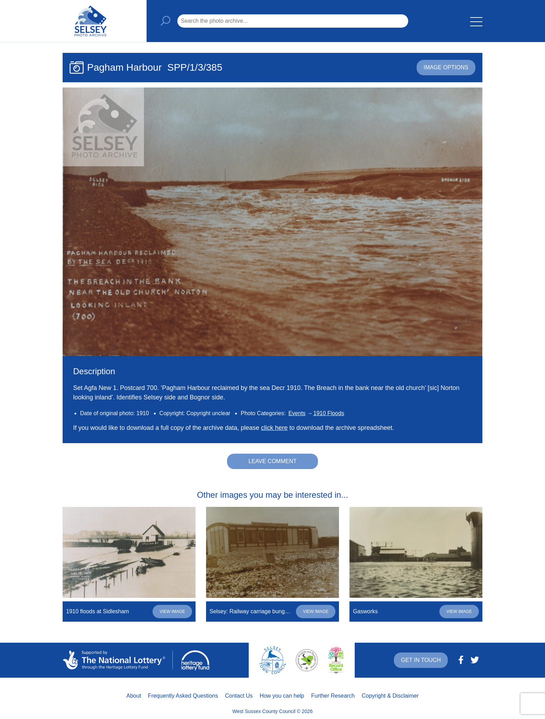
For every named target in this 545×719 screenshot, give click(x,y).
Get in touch (421, 660)
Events (296, 413)
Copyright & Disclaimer (390, 696)
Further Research (333, 696)
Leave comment (272, 461)
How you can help (282, 696)
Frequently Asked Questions (183, 696)
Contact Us (239, 696)
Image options (446, 67)
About (133, 696)
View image (172, 611)
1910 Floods (328, 413)
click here (274, 427)
